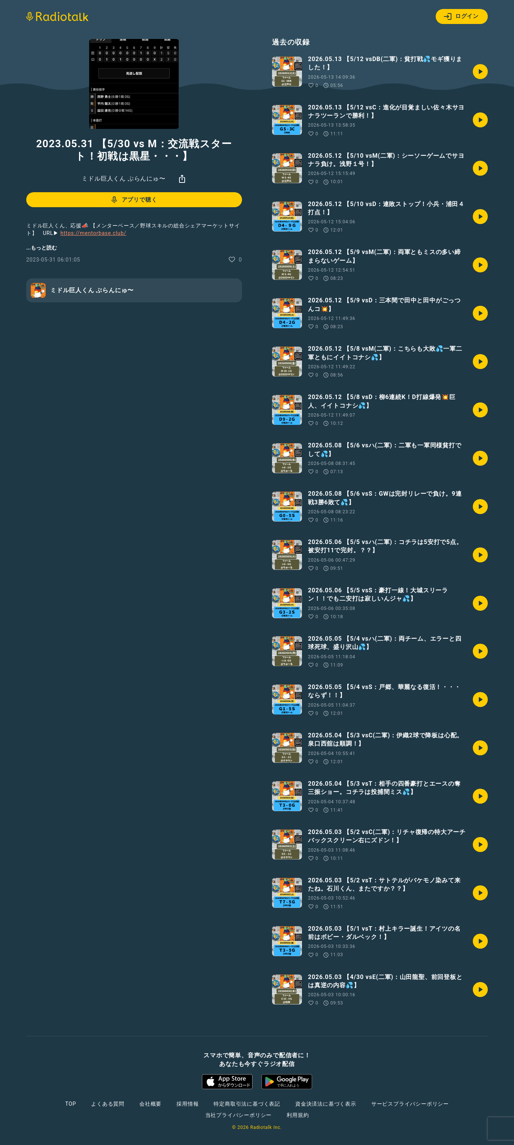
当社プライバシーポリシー (238, 1115)
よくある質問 (107, 1104)
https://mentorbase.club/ (93, 233)
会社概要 (150, 1104)
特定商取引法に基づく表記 (247, 1104)
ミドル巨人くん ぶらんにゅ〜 (123, 178)
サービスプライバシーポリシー (410, 1104)
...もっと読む (41, 248)
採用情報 (187, 1104)
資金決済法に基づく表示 (325, 1104)
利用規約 (298, 1115)
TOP (70, 1104)
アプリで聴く (133, 199)
